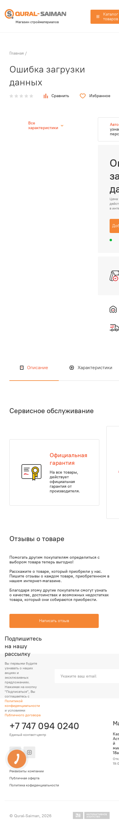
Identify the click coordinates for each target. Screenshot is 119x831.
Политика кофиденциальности (34, 785)
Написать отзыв (54, 620)
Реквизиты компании (26, 771)
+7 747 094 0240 (43, 726)
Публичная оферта (24, 778)
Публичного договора (23, 715)
